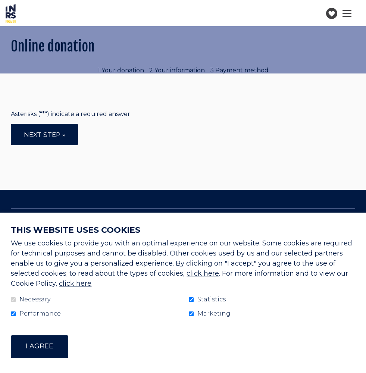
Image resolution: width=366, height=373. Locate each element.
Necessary (34, 299)
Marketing (214, 313)
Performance (40, 313)
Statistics (211, 299)
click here (203, 273)
